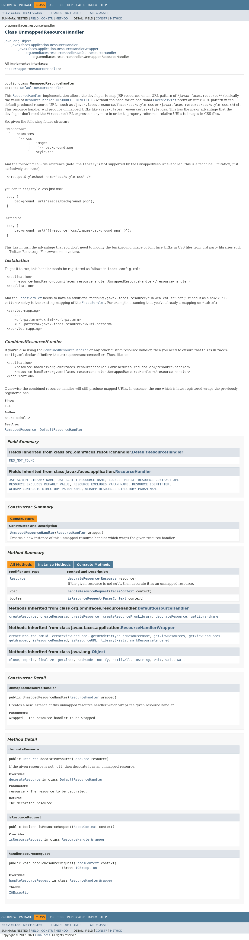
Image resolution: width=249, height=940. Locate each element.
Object (98, 652)
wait (158, 660)
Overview (8, 5)
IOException (86, 868)
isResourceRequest (84, 598)
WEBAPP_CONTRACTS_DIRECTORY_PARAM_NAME (45, 489)
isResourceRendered (50, 640)
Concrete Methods (93, 564)
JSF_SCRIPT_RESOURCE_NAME (81, 480)
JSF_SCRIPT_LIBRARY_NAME (31, 480)
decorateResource (83, 578)
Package (25, 5)
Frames (56, 13)
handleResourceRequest (88, 591)
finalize (46, 660)
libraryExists (113, 640)
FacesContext (122, 591)
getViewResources (169, 636)
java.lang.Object (18, 41)
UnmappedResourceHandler (32, 532)
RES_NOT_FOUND (22, 460)
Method (62, 18)
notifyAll (121, 660)
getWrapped (19, 640)
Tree (60, 5)
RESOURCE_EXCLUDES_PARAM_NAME (100, 484)
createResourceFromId (28, 636)
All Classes (99, 13)
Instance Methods (54, 564)
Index (92, 5)
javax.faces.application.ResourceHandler (45, 45)
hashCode (85, 660)
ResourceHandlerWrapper (148, 628)
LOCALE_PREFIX (121, 480)
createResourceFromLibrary (127, 616)
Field (34, 18)
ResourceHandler (44, 69)
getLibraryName (204, 616)
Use (51, 5)
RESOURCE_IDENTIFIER (150, 484)
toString (142, 660)
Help (103, 5)
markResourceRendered (149, 640)
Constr (47, 18)
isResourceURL (84, 640)
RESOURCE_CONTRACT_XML (158, 480)
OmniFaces (42, 935)
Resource (17, 578)
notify (103, 660)
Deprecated (76, 5)
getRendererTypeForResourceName (120, 636)
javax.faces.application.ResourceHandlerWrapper (58, 49)
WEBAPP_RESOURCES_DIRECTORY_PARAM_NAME (121, 489)
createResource (22, 616)
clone (14, 660)
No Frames (73, 13)
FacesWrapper (16, 69)
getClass (65, 660)
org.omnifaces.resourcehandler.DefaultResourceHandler (71, 53)
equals (29, 660)
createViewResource (69, 636)
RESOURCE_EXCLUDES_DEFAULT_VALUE (39, 484)
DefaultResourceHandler (41, 88)
